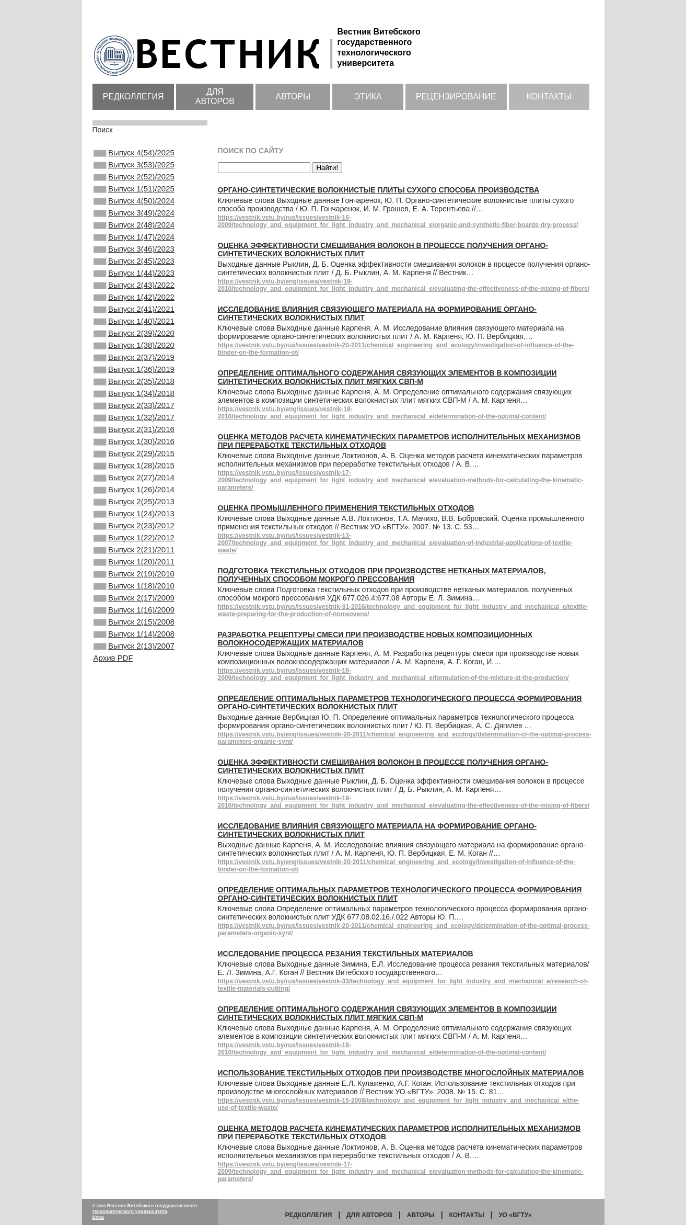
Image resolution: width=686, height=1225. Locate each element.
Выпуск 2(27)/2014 (134, 535)
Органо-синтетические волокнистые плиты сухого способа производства (379, 190)
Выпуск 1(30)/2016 (134, 493)
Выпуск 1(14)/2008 (134, 718)
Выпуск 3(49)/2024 (134, 224)
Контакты (548, 96)
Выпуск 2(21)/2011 (134, 620)
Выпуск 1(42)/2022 (134, 323)
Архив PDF (113, 745)
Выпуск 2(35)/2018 (134, 422)
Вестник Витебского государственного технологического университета (144, 1208)
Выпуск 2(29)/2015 (134, 507)
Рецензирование (456, 96)
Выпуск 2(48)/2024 (134, 238)
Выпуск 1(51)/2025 (134, 196)
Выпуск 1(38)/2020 (134, 380)
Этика (368, 96)
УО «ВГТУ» (514, 1215)
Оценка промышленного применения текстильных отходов (346, 508)
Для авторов (215, 96)
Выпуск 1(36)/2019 (134, 408)
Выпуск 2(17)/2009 (134, 676)
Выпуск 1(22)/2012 (134, 605)
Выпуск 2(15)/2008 (134, 704)
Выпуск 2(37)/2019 (134, 394)
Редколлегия (133, 96)
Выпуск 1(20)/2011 (134, 634)
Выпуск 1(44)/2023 (134, 295)
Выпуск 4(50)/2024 (134, 210)
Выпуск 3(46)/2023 (134, 267)
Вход (98, 1217)
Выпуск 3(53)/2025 (134, 168)
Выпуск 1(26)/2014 (134, 549)
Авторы (292, 96)
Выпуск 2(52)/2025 (134, 182)
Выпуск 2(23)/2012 (134, 591)
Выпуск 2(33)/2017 (134, 450)
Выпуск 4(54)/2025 (134, 154)
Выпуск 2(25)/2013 (134, 563)
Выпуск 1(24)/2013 (134, 577)
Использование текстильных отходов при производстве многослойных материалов (401, 1073)
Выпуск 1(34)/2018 (134, 436)
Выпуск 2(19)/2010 (134, 648)
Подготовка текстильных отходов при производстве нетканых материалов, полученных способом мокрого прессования (382, 574)
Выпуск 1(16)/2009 (134, 690)
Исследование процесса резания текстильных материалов (345, 953)
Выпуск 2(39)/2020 (134, 365)
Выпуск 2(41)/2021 (134, 337)
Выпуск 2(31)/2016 (134, 478)
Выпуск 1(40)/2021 (134, 351)
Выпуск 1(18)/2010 (134, 662)
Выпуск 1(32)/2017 (134, 464)
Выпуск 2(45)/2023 (134, 281)
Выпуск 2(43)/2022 (134, 309)
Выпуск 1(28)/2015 (134, 521)
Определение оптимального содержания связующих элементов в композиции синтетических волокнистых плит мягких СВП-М (387, 377)
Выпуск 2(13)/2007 (134, 733)
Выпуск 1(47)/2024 (134, 252)
